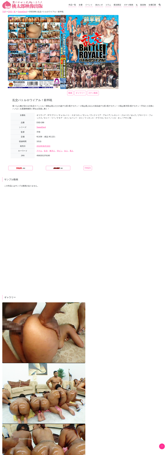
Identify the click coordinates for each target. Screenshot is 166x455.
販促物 (143, 5)
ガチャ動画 (128, 5)
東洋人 (52, 151)
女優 (80, 5)
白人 (66, 151)
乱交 (46, 151)
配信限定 (117, 5)
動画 (70, 93)
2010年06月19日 (43, 146)
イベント (89, 5)
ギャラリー (80, 93)
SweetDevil (41, 127)
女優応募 (152, 5)
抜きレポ (99, 5)
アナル (39, 151)
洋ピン (59, 151)
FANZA (88, 168)
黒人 (71, 151)
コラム (108, 5)
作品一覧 (72, 5)
